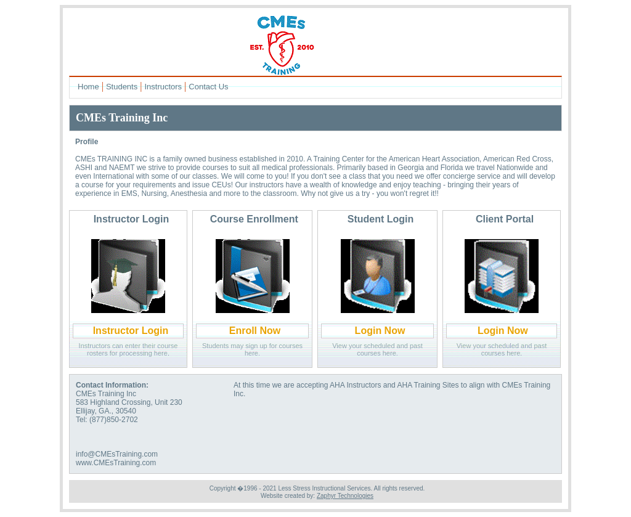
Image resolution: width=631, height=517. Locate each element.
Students (121, 86)
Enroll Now (255, 330)
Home (88, 86)
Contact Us (208, 86)
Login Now (380, 330)
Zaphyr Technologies (345, 495)
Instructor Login (131, 330)
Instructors (163, 86)
